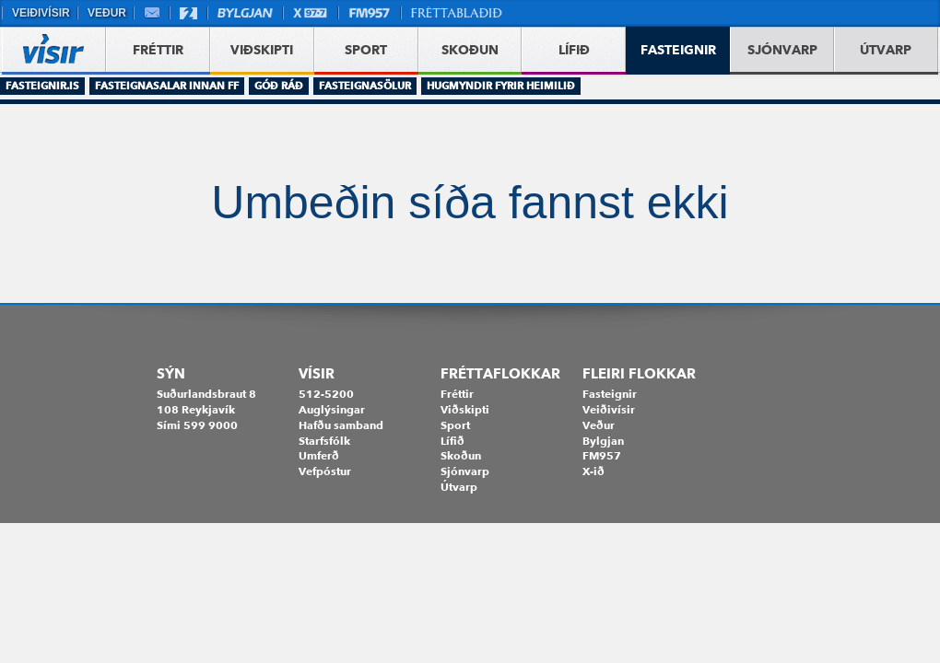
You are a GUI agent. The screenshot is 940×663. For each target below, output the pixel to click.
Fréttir (457, 394)
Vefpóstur (151, 12)
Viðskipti (465, 409)
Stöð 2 (188, 12)
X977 (310, 12)
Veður (105, 12)
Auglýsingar (332, 409)
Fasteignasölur (365, 85)
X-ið (593, 471)
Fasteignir (609, 394)
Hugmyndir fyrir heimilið (501, 85)
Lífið (452, 441)
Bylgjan (245, 12)
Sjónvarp (465, 471)
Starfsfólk (324, 441)
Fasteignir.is (42, 85)
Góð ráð (278, 85)
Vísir (317, 374)
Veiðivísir (39, 12)
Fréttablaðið (457, 12)
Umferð (319, 455)
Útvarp (459, 487)
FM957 (369, 12)
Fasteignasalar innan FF (167, 85)
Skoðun (461, 455)
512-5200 (326, 394)
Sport (455, 425)
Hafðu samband (341, 425)
